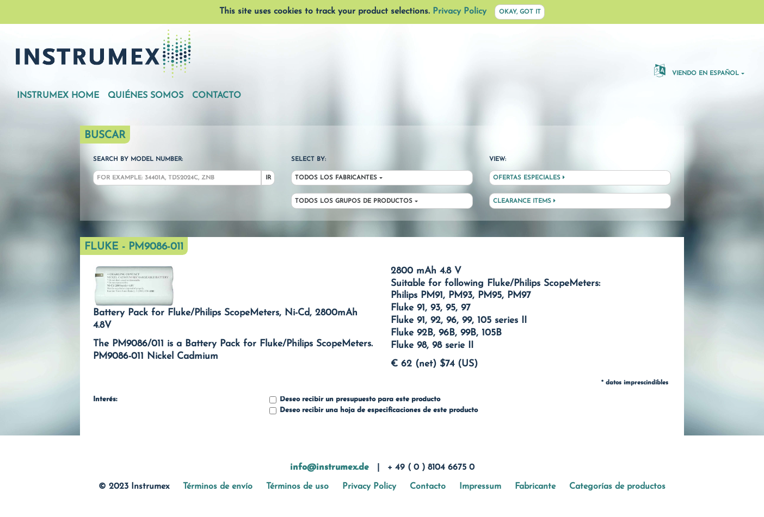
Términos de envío (217, 486)
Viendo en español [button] (696, 70)
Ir (268, 178)
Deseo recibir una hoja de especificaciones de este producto (373, 410)
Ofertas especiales (529, 178)
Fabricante (535, 486)
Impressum (480, 486)
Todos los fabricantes (336, 178)
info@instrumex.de (329, 467)
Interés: (105, 399)
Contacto (216, 95)
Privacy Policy (459, 11)
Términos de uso (297, 486)
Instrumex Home (58, 95)
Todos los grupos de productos (353, 201)
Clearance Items (524, 201)
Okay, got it (520, 12)
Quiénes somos (145, 95)
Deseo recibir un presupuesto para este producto (354, 399)
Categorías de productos (617, 486)
